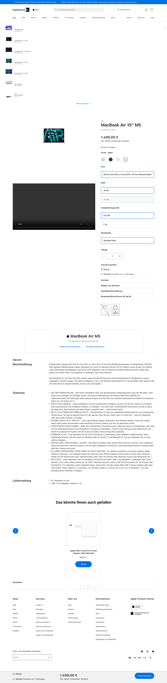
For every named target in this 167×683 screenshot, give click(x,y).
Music (15, 622)
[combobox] (78, 10)
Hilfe (97, 614)
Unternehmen (73, 618)
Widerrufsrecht (101, 631)
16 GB (106, 190)
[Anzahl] (112, 256)
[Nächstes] (151, 531)
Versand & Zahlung (103, 635)
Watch (15, 618)
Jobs (70, 605)
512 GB (106, 215)
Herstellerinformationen (111, 291)
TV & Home (17, 626)
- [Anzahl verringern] (104, 256)
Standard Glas (109, 240)
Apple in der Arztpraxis (44, 631)
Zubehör (16, 631)
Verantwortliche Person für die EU (116, 296)
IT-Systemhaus (41, 618)
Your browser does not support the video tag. (54, 206)
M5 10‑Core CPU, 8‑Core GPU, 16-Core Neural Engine (127, 174)
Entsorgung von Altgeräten (106, 639)
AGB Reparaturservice (104, 609)
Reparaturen (40, 614)
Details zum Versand (110, 285)
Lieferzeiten (100, 622)
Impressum (100, 618)
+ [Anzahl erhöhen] (119, 256)
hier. (54, 2)
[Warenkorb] (151, 9)
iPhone (15, 614)
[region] (83, 545)
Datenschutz (100, 626)
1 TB (105, 225)
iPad (14, 609)
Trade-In (39, 605)
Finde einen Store (74, 622)
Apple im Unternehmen (44, 635)
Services (105, 280)
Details (83, 564)
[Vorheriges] (15, 531)
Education (39, 609)
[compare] (97, 347)
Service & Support (43, 622)
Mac (14, 605)
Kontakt (71, 609)
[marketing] (71, 347)
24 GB (106, 200)
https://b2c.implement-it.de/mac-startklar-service (118, 2)
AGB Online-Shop (102, 605)
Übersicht (17, 360)
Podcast (71, 614)
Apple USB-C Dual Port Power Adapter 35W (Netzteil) (83, 552)
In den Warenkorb (143, 676)
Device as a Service (43, 626)
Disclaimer (17, 582)
